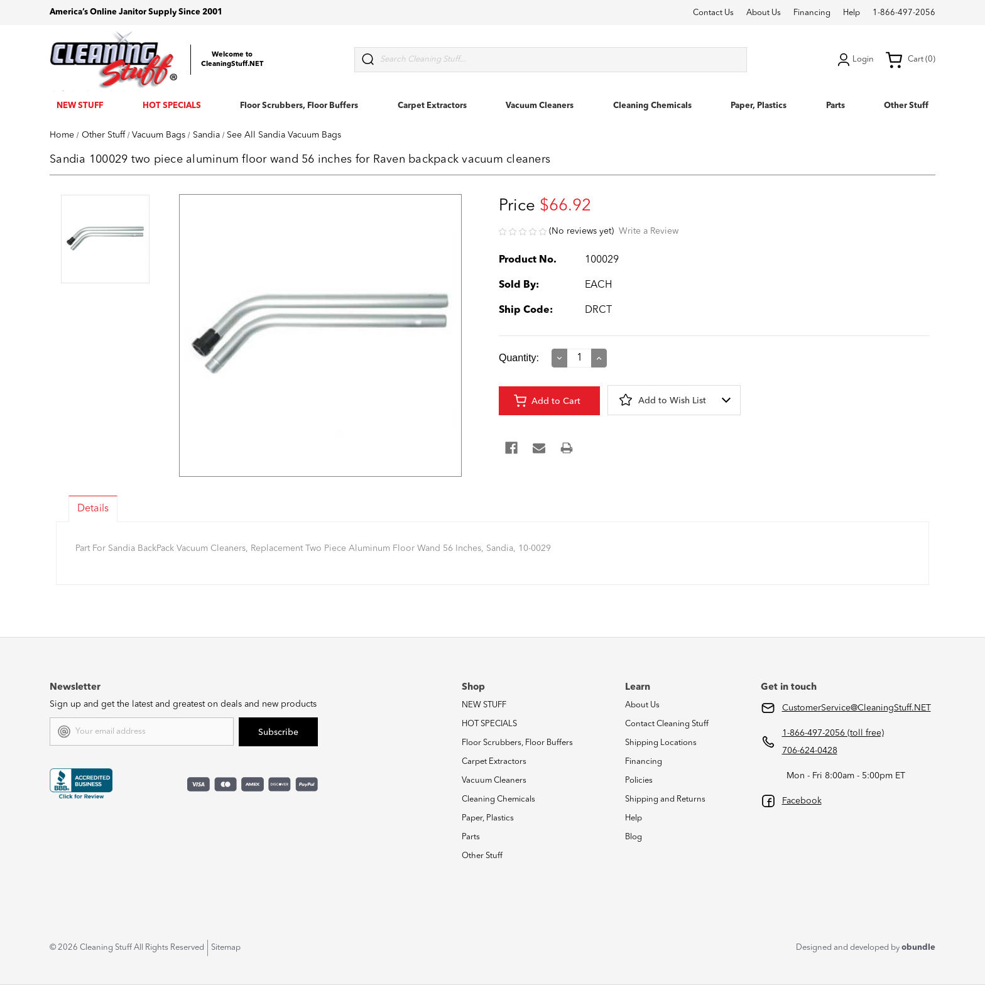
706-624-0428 (809, 750)
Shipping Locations (661, 743)
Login (854, 59)
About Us (763, 13)
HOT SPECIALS (172, 106)
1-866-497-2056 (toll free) (833, 733)
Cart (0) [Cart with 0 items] (910, 59)
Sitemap (226, 948)
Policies (639, 780)
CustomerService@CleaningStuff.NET (856, 708)
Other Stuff (906, 106)
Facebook (802, 801)
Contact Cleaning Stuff (667, 724)
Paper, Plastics (758, 106)
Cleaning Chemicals (652, 106)
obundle (918, 948)
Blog (633, 837)
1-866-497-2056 (904, 13)
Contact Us (713, 13)
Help (851, 13)
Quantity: (519, 357)
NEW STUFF (80, 106)
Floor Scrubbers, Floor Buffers (299, 106)
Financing (811, 13)
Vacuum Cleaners (540, 106)
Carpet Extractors (432, 106)
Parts (835, 106)
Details (93, 509)
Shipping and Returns (665, 799)
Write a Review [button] (648, 231)
